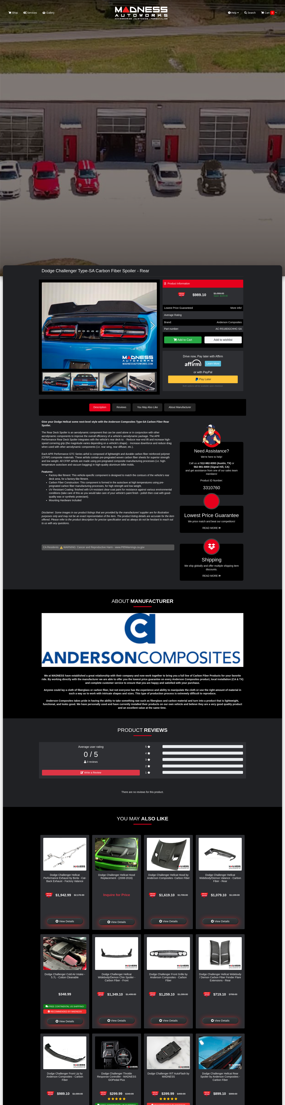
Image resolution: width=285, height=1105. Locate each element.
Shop (13, 12)
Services (30, 12)
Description (99, 407)
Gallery (48, 12)
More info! (236, 307)
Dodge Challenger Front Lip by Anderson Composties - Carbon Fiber (65, 1076)
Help (233, 12)
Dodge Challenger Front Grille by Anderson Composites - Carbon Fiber (168, 977)
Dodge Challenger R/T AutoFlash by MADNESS (168, 1075)
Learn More (213, 363)
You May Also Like (148, 407)
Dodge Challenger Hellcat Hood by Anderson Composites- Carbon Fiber (168, 876)
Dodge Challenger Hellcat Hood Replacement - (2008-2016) (116, 876)
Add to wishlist (223, 339)
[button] (152, 326)
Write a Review (91, 772)
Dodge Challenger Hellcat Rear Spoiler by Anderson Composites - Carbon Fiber (220, 1076)
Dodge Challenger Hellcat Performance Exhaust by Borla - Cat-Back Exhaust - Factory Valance (64, 878)
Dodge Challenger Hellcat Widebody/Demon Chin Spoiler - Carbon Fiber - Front (116, 977)
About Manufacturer (180, 407)
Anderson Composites (229, 322)
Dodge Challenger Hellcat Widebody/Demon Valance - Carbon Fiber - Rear (220, 878)
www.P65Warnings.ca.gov (129, 547)
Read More (211, 527)
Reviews (122, 407)
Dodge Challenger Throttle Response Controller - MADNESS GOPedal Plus (116, 1076)
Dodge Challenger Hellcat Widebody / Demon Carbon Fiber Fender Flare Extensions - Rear (220, 977)
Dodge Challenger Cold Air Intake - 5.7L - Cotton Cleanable (65, 976)
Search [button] (250, 12)
